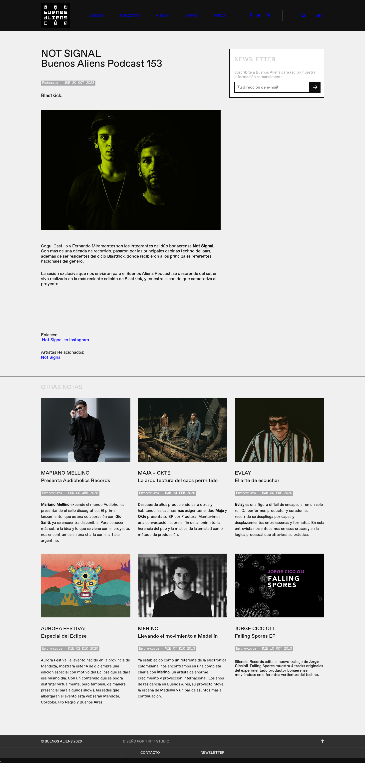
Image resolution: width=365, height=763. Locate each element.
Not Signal (51, 357)
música (162, 16)
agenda (96, 16)
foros (219, 16)
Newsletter (213, 752)
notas (191, 16)
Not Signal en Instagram (65, 339)
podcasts (129, 16)
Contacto (150, 752)
